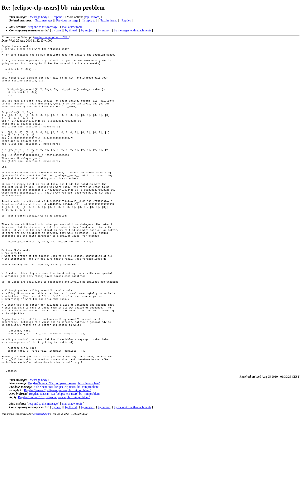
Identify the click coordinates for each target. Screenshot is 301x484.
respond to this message (43, 27)
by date (56, 30)
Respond (57, 17)
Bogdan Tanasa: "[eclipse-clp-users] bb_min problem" (57, 455)
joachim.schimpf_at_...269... (51, 37)
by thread (71, 30)
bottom (94, 17)
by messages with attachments (132, 30)
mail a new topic (72, 27)
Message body (38, 17)
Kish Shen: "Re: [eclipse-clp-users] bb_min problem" (66, 452)
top (87, 17)
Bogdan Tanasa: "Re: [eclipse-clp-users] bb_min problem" (64, 448)
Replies (126, 20)
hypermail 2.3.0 (41, 479)
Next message (43, 20)
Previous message (67, 20)
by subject (87, 30)
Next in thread (108, 20)
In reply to (89, 20)
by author (104, 30)
